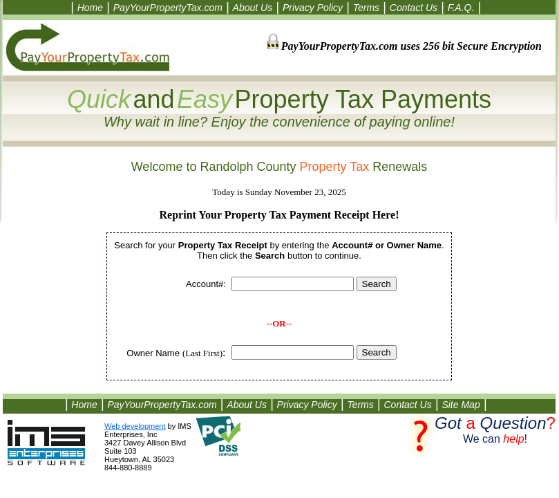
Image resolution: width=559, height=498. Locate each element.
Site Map (461, 404)
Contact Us (413, 7)
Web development (134, 426)
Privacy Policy (313, 7)
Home (90, 7)
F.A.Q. (461, 7)
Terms (366, 7)
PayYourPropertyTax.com (167, 7)
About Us (253, 7)
